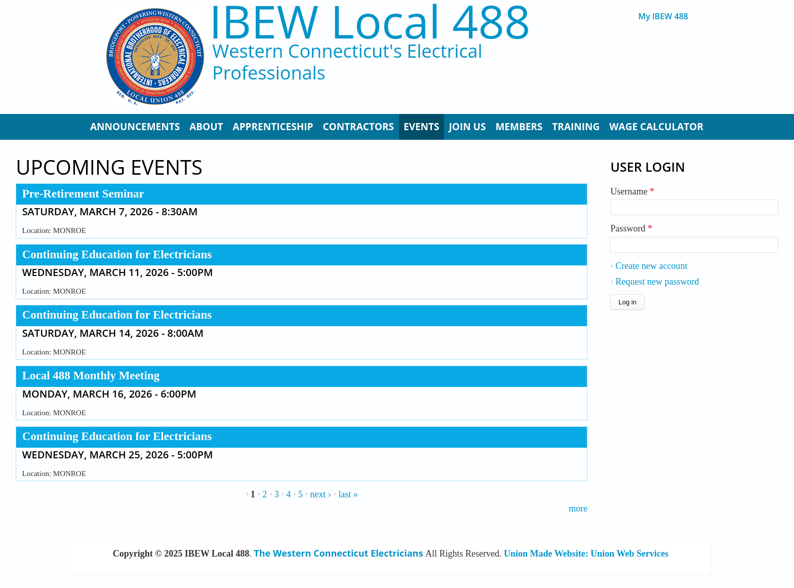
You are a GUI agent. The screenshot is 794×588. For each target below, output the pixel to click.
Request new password (657, 282)
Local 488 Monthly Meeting (91, 375)
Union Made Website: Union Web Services (586, 553)
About (206, 126)
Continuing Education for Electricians (117, 254)
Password (631, 228)
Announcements (135, 126)
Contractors (358, 126)
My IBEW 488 (663, 16)
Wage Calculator (656, 126)
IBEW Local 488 (369, 21)
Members (518, 126)
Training (576, 126)
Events (422, 126)
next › (320, 494)
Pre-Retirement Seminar (83, 193)
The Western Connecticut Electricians (338, 553)
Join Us (467, 126)
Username (632, 191)
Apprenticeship (273, 126)
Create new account (651, 266)
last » (348, 494)
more (578, 508)
